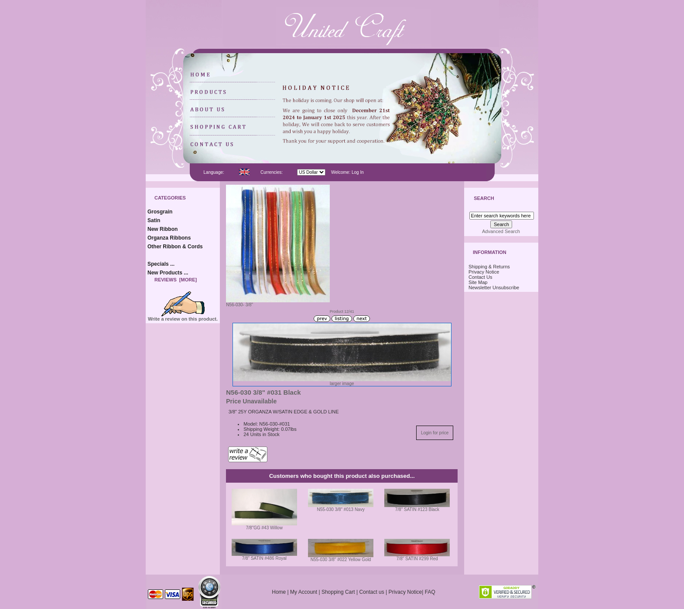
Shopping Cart (338, 592)
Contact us (371, 592)
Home (279, 592)
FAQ (430, 592)
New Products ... (167, 273)
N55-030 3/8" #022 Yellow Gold (341, 559)
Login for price (434, 432)
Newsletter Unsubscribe (494, 287)
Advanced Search (501, 231)
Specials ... (160, 264)
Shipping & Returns (489, 266)
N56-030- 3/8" (278, 302)
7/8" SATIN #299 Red (417, 558)
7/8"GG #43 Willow (264, 527)
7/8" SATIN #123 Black (417, 509)
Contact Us (480, 277)
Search (484, 198)
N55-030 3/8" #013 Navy (341, 509)
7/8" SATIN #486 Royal (264, 558)
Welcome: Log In (347, 172)
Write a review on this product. (183, 316)
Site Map (478, 282)
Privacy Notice (484, 271)
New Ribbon (162, 229)
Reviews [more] (175, 279)
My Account (303, 592)
